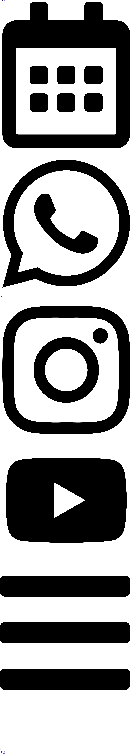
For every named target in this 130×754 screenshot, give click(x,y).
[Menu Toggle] (0, 749)
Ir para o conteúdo (3, 0)
